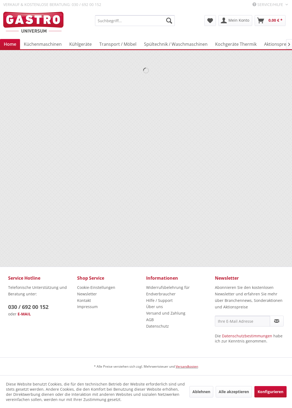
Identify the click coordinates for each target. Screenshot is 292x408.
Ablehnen (201, 391)
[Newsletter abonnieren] (277, 321)
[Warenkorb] (270, 20)
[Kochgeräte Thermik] (235, 44)
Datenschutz (157, 326)
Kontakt (84, 300)
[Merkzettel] (210, 20)
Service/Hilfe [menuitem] (268, 4)
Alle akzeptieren (234, 391)
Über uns (154, 306)
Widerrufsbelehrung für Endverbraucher (168, 290)
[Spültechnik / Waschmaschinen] (175, 44)
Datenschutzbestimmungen (247, 335)
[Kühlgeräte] (80, 44)
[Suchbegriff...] (135, 20)
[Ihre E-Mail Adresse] (242, 321)
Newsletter (87, 293)
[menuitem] (135, 20)
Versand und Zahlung (165, 313)
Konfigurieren (270, 391)
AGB (150, 319)
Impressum (87, 306)
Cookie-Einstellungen (96, 287)
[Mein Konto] (235, 20)
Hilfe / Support (159, 300)
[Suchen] (169, 20)
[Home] (10, 44)
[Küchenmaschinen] (42, 44)
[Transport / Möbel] (118, 44)
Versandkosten (187, 366)
